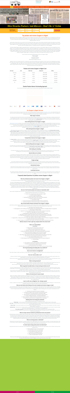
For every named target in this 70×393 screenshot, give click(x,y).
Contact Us (47, 6)
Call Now (17, 391)
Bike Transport (19, 6)
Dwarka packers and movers (47, 112)
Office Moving (37, 6)
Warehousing (42, 6)
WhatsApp (52, 391)
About (15, 6)
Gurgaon (35, 126)
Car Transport (25, 6)
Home (12, 6)
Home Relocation (31, 6)
